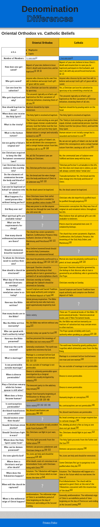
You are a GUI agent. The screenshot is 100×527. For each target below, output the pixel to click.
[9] (84, 135)
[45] (93, 404)
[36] (38, 388)
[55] (67, 442)
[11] (92, 146)
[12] (41, 181)
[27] (27, 307)
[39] (44, 399)
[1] (36, 57)
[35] (35, 379)
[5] (41, 70)
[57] (49, 449)
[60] (40, 456)
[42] (41, 404)
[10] (47, 148)
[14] (53, 201)
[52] (93, 431)
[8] (40, 135)
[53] (60, 435)
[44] (49, 404)
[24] (80, 261)
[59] (36, 456)
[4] (38, 70)
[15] (85, 200)
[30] (95, 333)
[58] (85, 448)
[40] (48, 399)
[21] (48, 261)
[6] (60, 73)
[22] (52, 261)
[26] (52, 294)
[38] (40, 399)
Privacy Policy (50, 522)
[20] (45, 261)
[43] (45, 404)
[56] (45, 449)
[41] (87, 396)
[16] (50, 240)
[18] (27, 244)
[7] (63, 73)
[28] (55, 332)
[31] (27, 360)
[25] (84, 261)
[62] (43, 476)
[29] (91, 333)
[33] (35, 360)
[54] (38, 442)
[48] (77, 420)
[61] (42, 466)
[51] (27, 435)
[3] (35, 70)
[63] (71, 489)
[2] (72, 57)
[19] (70, 242)
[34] (82, 359)
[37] (37, 399)
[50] (77, 427)
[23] (56, 261)
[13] (45, 181)
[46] (37, 413)
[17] (54, 240)
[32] (31, 360)
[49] (45, 427)
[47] (41, 413)
